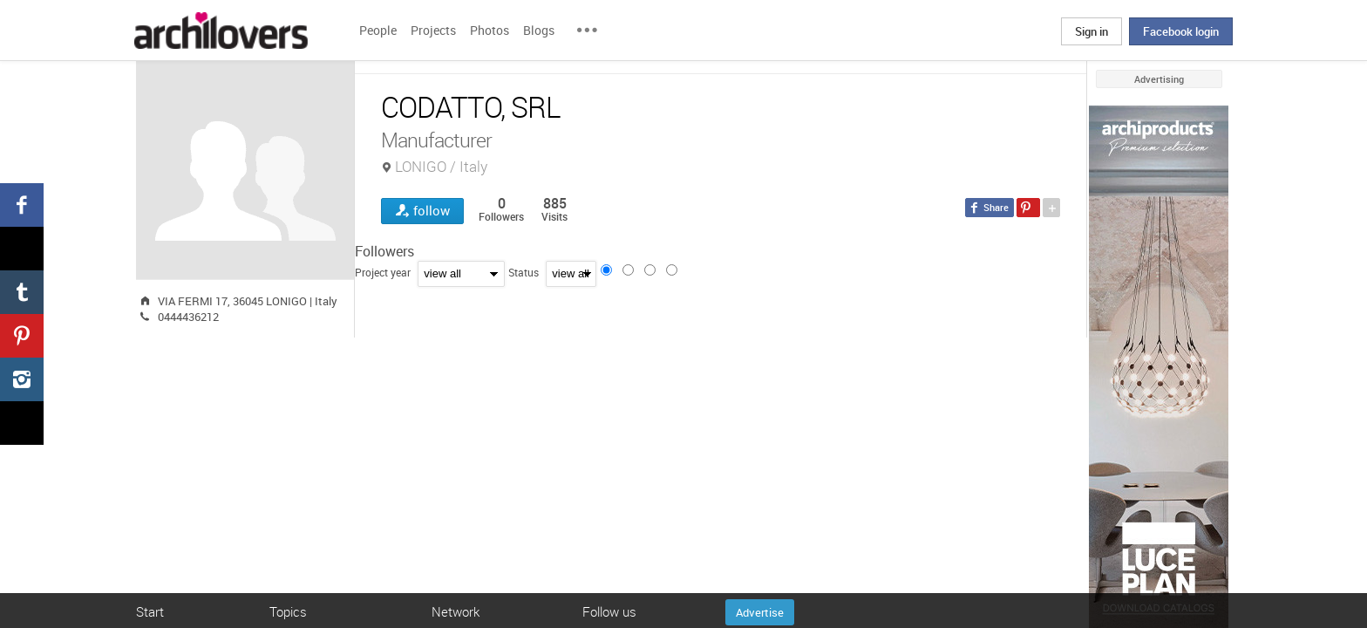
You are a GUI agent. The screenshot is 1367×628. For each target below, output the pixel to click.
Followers (384, 251)
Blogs (538, 30)
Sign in (1091, 31)
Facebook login (1181, 31)
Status (523, 272)
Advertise (760, 612)
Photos (489, 30)
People (378, 30)
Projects (433, 30)
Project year (383, 272)
